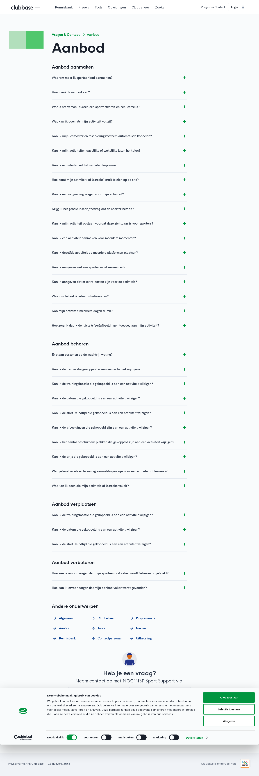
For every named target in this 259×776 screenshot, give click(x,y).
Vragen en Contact (213, 7)
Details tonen (194, 768)
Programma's (142, 618)
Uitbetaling (140, 638)
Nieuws (83, 7)
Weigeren (229, 752)
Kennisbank (64, 7)
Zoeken (160, 7)
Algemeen (62, 618)
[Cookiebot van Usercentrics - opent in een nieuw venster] (23, 769)
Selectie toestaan (229, 740)
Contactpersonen (106, 638)
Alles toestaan (229, 728)
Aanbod (61, 628)
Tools (98, 7)
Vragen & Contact (66, 34)
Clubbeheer (140, 7)
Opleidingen (117, 7)
